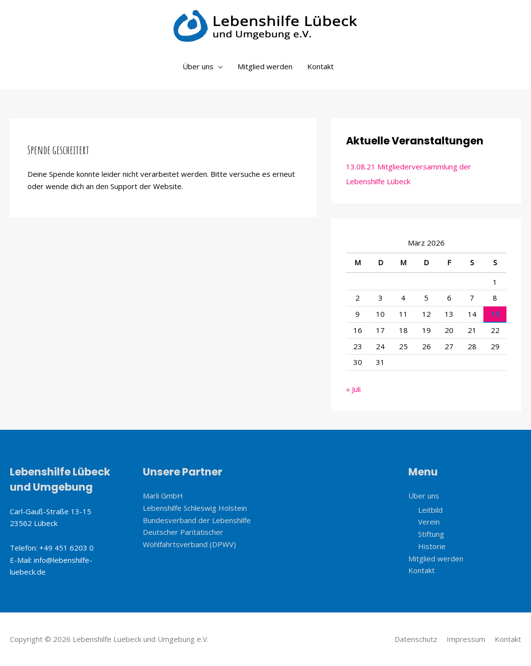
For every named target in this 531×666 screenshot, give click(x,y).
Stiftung (431, 534)
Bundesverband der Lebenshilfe (197, 520)
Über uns (198, 66)
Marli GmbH (163, 495)
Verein (429, 522)
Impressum (466, 639)
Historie (432, 546)
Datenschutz (416, 639)
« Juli (353, 389)
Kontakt (320, 66)
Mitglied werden (265, 66)
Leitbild (430, 510)
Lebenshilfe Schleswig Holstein (195, 508)
